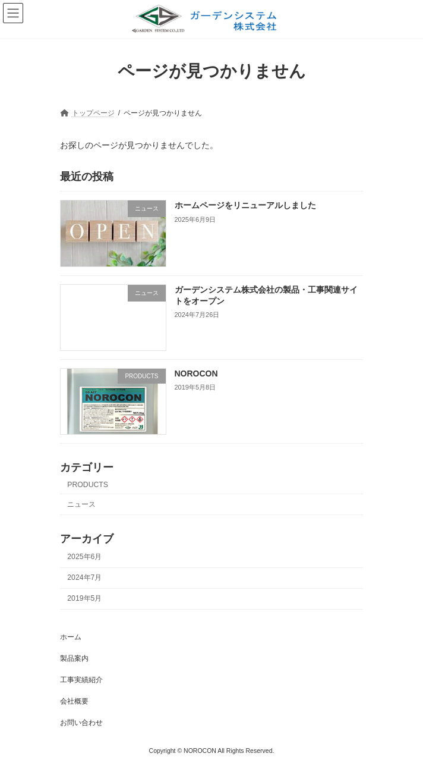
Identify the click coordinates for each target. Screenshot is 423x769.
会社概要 (74, 701)
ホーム (70, 637)
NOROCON (196, 373)
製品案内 (74, 658)
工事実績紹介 (81, 680)
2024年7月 (84, 577)
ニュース (81, 504)
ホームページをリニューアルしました (245, 205)
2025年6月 (84, 557)
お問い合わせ (81, 722)
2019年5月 (84, 598)
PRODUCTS (87, 484)
